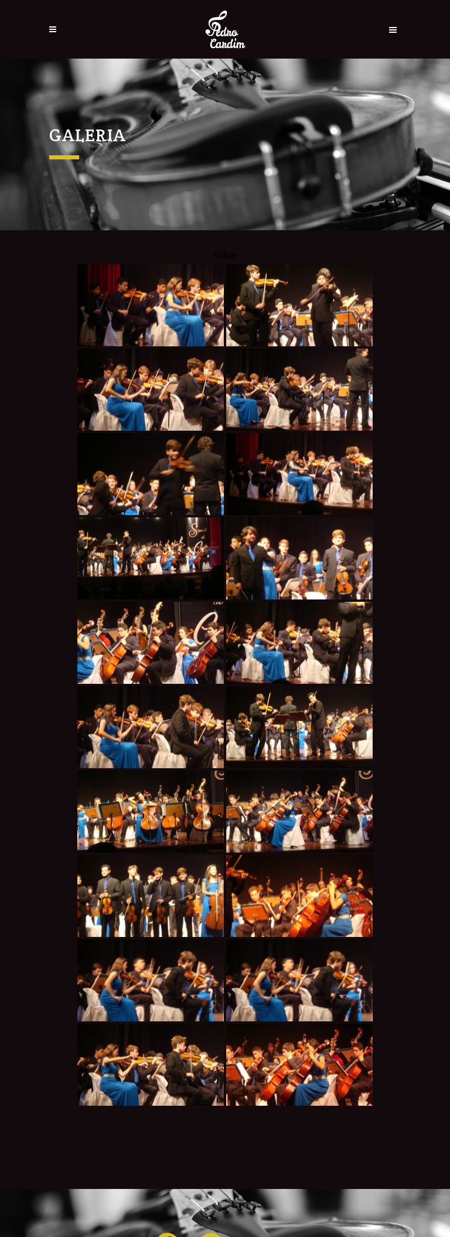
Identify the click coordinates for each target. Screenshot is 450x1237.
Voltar (225, 255)
